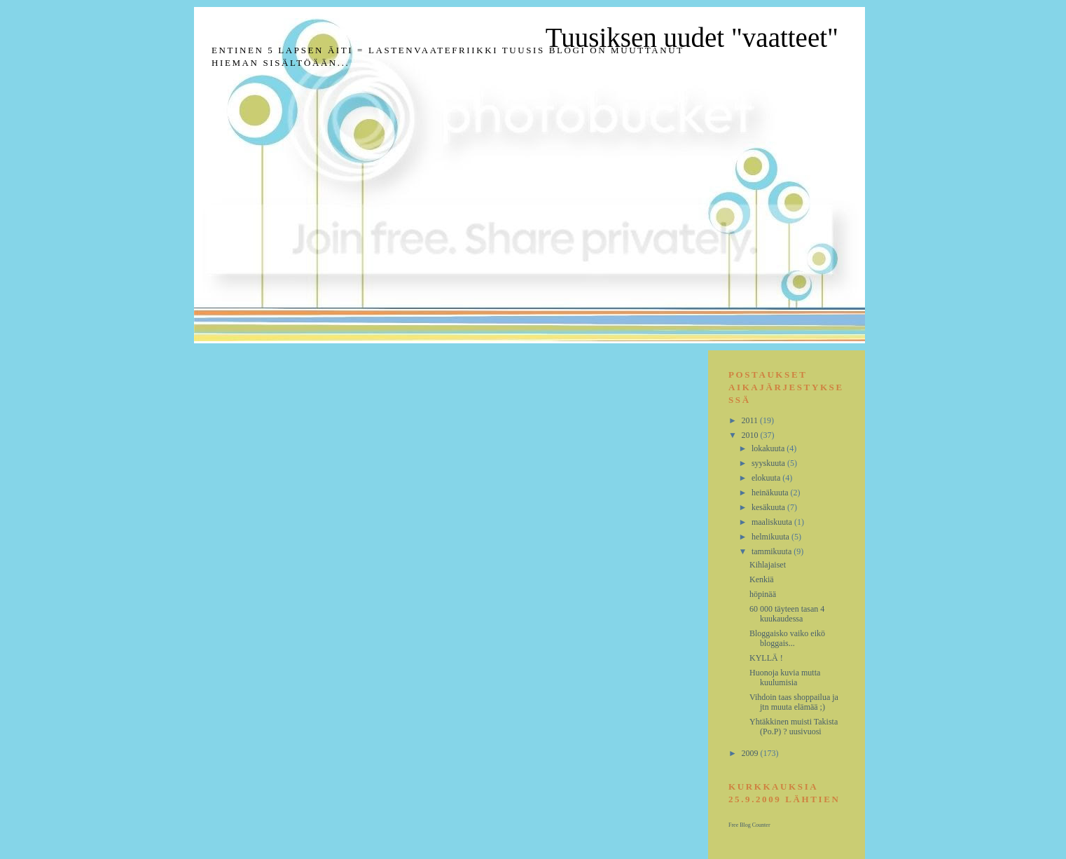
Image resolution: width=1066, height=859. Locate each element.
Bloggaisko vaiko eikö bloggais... (787, 638)
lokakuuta (769, 448)
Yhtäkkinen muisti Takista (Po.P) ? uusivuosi (793, 726)
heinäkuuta (771, 492)
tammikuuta (773, 551)
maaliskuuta (773, 522)
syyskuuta (769, 463)
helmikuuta (771, 537)
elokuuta (767, 478)
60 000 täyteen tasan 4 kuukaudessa (786, 614)
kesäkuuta (769, 507)
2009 (751, 753)
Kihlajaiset (767, 565)
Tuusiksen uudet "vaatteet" (692, 37)
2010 (751, 435)
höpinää (762, 594)
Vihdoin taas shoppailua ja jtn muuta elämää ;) (793, 702)
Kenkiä (761, 579)
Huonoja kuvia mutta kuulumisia (784, 677)
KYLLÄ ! (766, 658)
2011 (751, 420)
